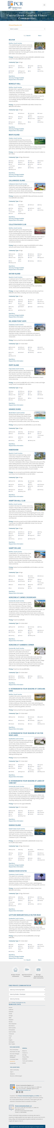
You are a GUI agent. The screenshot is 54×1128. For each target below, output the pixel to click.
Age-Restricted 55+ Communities (27, 971)
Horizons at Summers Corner (21, 645)
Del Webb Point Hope (17, 321)
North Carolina (12, 1027)
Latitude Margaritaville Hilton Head (25, 915)
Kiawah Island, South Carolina (17, 829)
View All (28, 35)
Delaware (11, 1011)
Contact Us (25, 1052)
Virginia (10, 1040)
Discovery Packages (14, 1053)
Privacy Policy (25, 1057)
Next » (40, 35)
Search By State (15, 1004)
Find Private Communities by (20, 985)
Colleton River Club (17, 224)
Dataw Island (14, 274)
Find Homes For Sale (15, 1051)
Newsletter (12, 1061)
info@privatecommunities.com (23, 1090)
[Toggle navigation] (44, 4)
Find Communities (14, 1049)
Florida (10, 1013)
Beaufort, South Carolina (15, 277)
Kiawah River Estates (18, 871)
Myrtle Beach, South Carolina (17, 413)
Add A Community (14, 1069)
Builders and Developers (13, 1056)
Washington (11, 1042)
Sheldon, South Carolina (15, 138)
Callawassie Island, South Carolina (18, 184)
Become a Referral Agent (16, 1076)
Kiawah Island (15, 825)
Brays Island (14, 135)
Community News (14, 1059)
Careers (24, 1063)
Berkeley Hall (15, 84)
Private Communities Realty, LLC (23, 1106)
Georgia (10, 1015)
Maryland (11, 1019)
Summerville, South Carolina (16, 601)
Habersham (13, 450)
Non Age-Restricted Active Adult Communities (38, 972)
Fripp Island (14, 365)
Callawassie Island (17, 180)
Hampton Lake (15, 548)
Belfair (12, 40)
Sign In (11, 1071)
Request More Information (16, 79)
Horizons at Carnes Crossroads (22, 597)
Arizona (10, 1007)
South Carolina (12, 1031)
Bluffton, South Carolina (15, 43)
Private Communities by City (18, 1002)
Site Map (24, 1055)
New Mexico (12, 1025)
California (11, 1009)
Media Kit (12, 1074)
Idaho (10, 1017)
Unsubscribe (13, 1063)
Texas (10, 1036)
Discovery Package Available (16, 78)
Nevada (10, 1021)
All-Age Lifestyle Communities (15, 971)
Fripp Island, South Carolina (16, 369)
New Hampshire (12, 1023)
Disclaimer (24, 1059)
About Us (24, 1050)
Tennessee (11, 1033)
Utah (10, 1038)
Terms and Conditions (27, 1061)
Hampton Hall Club (17, 501)
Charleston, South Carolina (16, 324)
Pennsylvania (12, 1029)
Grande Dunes (15, 409)
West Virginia (12, 1044)
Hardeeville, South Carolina (16, 738)
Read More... (12, 76)
